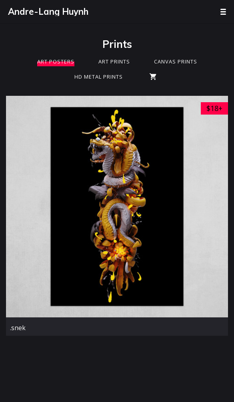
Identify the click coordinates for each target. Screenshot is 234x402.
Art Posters (55, 61)
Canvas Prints (175, 61)
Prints (117, 44)
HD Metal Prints (98, 76)
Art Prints (114, 61)
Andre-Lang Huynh (48, 11)
